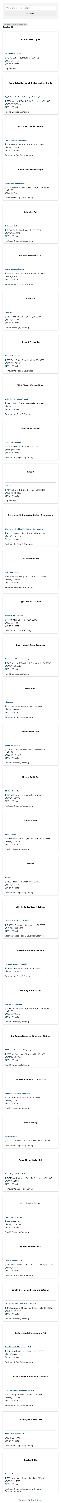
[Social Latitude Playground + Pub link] (30, 1333)
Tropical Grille (10, 1474)
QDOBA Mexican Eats (13, 1260)
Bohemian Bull (11, 226)
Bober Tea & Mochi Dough (15, 183)
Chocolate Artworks (13, 442)
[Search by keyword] (30, 8)
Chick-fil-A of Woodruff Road (16, 399)
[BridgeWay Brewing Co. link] (30, 255)
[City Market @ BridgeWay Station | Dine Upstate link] (30, 515)
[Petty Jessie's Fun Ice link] (30, 1203)
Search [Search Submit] (30, 13)
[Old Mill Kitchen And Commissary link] (30, 1079)
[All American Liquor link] (30, 40)
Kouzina (8, 877)
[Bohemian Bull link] (30, 212)
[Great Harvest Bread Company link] (30, 645)
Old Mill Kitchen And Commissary (18, 1093)
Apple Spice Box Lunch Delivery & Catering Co (23, 97)
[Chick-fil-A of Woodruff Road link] (30, 385)
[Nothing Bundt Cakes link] (30, 991)
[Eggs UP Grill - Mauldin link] (30, 602)
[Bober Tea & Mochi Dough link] (30, 170)
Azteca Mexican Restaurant (16, 140)
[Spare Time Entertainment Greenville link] (30, 1376)
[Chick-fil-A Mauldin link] (30, 342)
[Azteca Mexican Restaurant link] (30, 126)
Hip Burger (9, 702)
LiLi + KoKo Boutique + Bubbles (17, 921)
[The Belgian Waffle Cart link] (30, 1420)
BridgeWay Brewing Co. (14, 269)
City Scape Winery (12, 572)
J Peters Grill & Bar (12, 791)
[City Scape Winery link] (30, 558)
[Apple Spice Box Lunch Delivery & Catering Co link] (30, 83)
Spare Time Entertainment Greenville (19, 1390)
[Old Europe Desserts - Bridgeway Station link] (30, 1036)
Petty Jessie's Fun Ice (13, 1217)
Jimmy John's (10, 834)
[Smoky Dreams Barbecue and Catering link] (30, 1290)
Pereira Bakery (11, 1136)
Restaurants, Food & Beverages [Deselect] (15, 24)
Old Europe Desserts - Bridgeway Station (21, 1050)
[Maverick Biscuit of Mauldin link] (30, 950)
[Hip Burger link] (30, 688)
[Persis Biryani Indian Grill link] (30, 1160)
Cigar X (8, 486)
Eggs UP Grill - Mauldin (14, 615)
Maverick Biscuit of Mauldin (16, 964)
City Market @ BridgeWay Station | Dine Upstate (24, 529)
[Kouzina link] (30, 864)
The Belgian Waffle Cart (14, 1433)
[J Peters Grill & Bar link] (30, 777)
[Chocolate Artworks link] (30, 428)
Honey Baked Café (12, 745)
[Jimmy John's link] (30, 820)
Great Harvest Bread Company (17, 659)
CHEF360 (8, 312)
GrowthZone (36, 1500)
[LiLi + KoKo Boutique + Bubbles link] (30, 907)
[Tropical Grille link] (30, 1460)
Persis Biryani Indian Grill (15, 1174)
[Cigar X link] (30, 472)
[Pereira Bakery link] (31, 1123)
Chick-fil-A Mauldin (12, 356)
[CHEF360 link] (30, 299)
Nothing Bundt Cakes (13, 1004)
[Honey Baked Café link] (30, 732)
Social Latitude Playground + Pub (18, 1347)
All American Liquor (13, 53)
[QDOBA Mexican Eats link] (30, 1247)
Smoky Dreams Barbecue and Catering (20, 1304)
